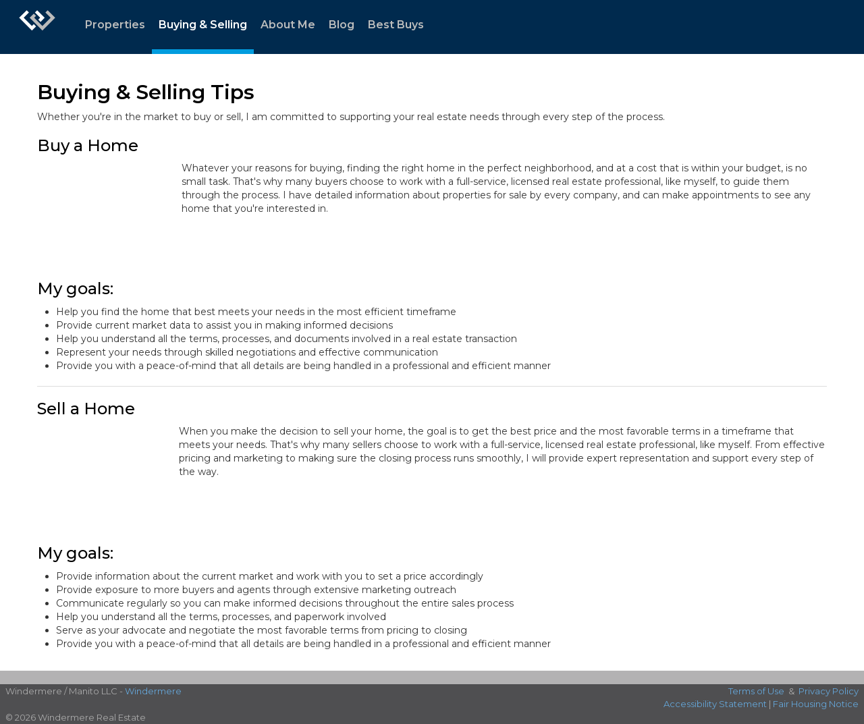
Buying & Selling (203, 24)
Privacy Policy (829, 691)
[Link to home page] (37, 27)
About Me (288, 24)
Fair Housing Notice (816, 703)
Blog (341, 24)
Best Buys (396, 24)
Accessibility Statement (715, 703)
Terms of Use (756, 691)
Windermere (153, 691)
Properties (115, 24)
